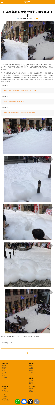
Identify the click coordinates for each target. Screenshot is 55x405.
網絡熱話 (31, 365)
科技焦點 (5, 363)
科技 (3, 374)
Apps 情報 (5, 391)
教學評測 (5, 386)
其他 (3, 394)
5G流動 (4, 367)
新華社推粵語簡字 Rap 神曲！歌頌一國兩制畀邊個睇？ (19, 112)
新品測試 (4, 390)
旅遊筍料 (31, 370)
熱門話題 (31, 372)
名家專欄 (31, 391)
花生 (10, 342)
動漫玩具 (31, 383)
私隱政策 (4, 396)
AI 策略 (30, 390)
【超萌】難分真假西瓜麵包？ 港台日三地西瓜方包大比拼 (20, 90)
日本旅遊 (4, 342)
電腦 (3, 368)
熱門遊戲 (31, 380)
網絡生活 (31, 363)
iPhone (4, 365)
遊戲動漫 (31, 378)
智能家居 (4, 372)
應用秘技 (4, 388)
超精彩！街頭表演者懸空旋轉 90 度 (14, 101)
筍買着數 (31, 368)
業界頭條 (31, 388)
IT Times (32, 386)
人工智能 (4, 377)
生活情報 (31, 367)
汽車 (3, 375)
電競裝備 (31, 382)
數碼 (3, 370)
